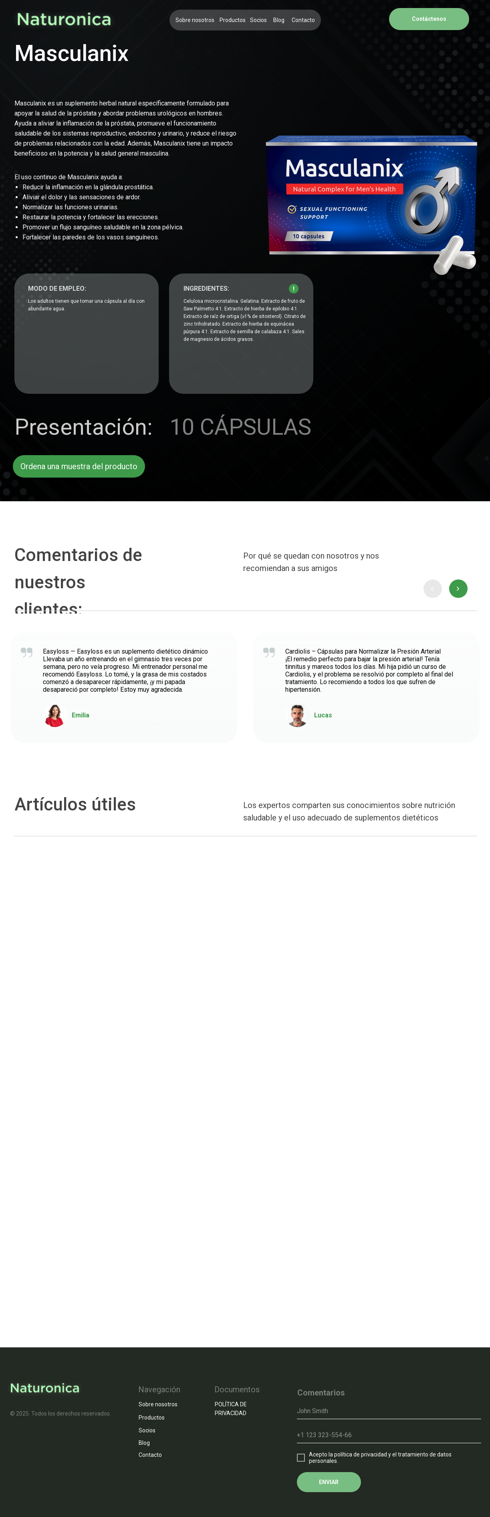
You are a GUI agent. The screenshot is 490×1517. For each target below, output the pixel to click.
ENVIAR (329, 1482)
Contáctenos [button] (429, 19)
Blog (278, 20)
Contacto (303, 20)
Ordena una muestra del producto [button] (78, 466)
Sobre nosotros (194, 20)
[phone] (389, 1435)
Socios (258, 20)
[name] (389, 1411)
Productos (233, 20)
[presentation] (432, 588)
